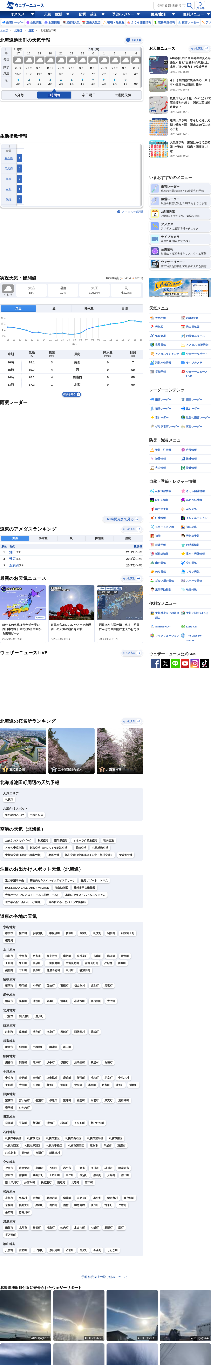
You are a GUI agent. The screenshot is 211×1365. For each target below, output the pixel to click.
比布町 (111, 955)
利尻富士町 (127, 933)
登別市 (39, 1100)
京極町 (9, 1205)
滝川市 (95, 1168)
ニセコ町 (82, 1197)
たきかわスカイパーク (18, 840)
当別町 (39, 1152)
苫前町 (51, 985)
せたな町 (112, 1250)
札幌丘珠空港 (100, 847)
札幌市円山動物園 (84, 887)
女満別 (14, 565)
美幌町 (23, 1001)
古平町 (108, 1205)
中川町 (70, 970)
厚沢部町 (54, 1250)
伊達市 (53, 1100)
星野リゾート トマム (94, 880)
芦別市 (53, 1168)
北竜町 (75, 1182)
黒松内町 (52, 1197)
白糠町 (108, 1062)
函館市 (9, 1227)
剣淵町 (9, 970)
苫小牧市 (24, 1100)
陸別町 (120, 1085)
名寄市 (37, 955)
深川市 (9, 1175)
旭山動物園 (61, 887)
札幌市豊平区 (95, 1138)
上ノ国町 (38, 1250)
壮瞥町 (81, 1100)
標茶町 (64, 1062)
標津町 (53, 1047)
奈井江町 (38, 1175)
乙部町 (70, 1250)
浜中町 (51, 1062)
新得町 (81, 1077)
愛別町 (125, 955)
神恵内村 (79, 1205)
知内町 (64, 1227)
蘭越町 (67, 1197)
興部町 (64, 1031)
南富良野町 (91, 963)
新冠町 (37, 1122)
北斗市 (23, 1227)
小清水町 (79, 1001)
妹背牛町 (29, 1182)
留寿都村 (112, 1197)
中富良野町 (72, 963)
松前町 (37, 1227)
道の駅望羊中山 (14, 880)
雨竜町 (61, 1182)
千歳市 (108, 1145)
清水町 (95, 1077)
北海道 (18, 30)
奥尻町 (84, 1250)
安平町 (9, 1107)
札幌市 (9, 799)
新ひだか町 (97, 1122)
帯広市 (9, 1077)
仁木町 (122, 1205)
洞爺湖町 (123, 1100)
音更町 (23, 1077)
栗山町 (97, 1175)
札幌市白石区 (73, 1138)
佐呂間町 (96, 1001)
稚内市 (9, 933)
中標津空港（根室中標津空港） (24, 854)
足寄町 (106, 1085)
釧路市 (9, 1062)
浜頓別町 (38, 933)
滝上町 (51, 1031)
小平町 (37, 985)
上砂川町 (54, 1175)
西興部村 (79, 1031)
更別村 (9, 1085)
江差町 (23, 1250)
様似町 (64, 1122)
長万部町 (10, 1234)
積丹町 (95, 1205)
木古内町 (79, 1227)
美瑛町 (37, 963)
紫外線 (9, 158)
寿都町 (37, 1197)
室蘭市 (9, 1100)
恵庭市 (121, 1145)
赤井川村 (24, 1212)
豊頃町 (78, 1085)
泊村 (65, 1205)
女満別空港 (125, 854)
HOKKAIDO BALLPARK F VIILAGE (27, 887)
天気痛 (9, 168)
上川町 (9, 963)
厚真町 (108, 1100)
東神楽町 (82, 955)
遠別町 (95, 985)
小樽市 (9, 1197)
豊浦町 (67, 1100)
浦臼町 (125, 1175)
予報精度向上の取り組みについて (104, 1277)
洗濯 (9, 199)
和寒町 (122, 963)
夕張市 (9, 1168)
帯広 (12, 558)
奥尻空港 (53, 854)
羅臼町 (67, 1047)
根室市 (9, 1047)
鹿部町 (108, 1227)
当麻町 (97, 955)
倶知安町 (24, 1205)
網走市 (9, 1001)
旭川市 (9, 955)
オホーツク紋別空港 (85, 840)
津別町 (37, 1001)
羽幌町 (64, 985)
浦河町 (51, 1122)
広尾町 (37, 1085)
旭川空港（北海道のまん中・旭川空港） (89, 854)
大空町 (111, 1001)
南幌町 (23, 1175)
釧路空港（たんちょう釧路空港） (50, 847)
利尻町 (111, 933)
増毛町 (23, 985)
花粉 (9, 189)
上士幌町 (52, 1077)
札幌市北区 (33, 1138)
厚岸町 (37, 1062)
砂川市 (108, 1168)
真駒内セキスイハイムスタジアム (85, 894)
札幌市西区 (12, 1145)
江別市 (94, 1145)
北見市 (9, 1016)
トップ (4, 30)
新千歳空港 (61, 840)
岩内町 (53, 1205)
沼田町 (89, 1182)
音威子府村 (53, 970)
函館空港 (81, 847)
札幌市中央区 (13, 1138)
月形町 (111, 1175)
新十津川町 (12, 1182)
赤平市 (67, 1168)
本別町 (92, 1085)
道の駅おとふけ (14, 814)
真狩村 (97, 1197)
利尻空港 (43, 840)
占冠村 (108, 963)
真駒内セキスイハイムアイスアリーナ (52, 880)
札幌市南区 (115, 1138)
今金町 (97, 1250)
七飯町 (95, 1227)
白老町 (95, 1100)
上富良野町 (53, 963)
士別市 (23, 955)
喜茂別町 (129, 1197)
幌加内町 (85, 970)
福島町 (51, 1227)
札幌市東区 (53, 1138)
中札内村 (123, 1077)
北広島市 (10, 1152)
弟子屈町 (79, 1062)
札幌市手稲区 (54, 1145)
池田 (12, 552)
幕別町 (51, 1085)
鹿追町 (67, 1077)
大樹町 (23, 1085)
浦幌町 (133, 1085)
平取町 (23, 1122)
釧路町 (23, 1062)
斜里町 (51, 1001)
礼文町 (97, 933)
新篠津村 (54, 1152)
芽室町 (108, 1077)
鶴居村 (95, 1062)
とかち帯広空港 (14, 847)
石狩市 (26, 1152)
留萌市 (9, 985)
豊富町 (84, 933)
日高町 (9, 1122)
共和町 (39, 1205)
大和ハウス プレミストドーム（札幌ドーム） (32, 894)
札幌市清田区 (76, 1145)
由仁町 (70, 1175)
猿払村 (23, 933)
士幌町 (37, 1077)
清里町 (64, 1001)
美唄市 (39, 1168)
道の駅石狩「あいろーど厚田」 (24, 902)
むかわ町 (24, 1107)
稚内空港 (108, 840)
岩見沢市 (24, 1168)
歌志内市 (123, 1168)
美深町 (37, 970)
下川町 (23, 970)
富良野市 (52, 955)
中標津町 (38, 1047)
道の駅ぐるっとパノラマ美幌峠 (67, 902)
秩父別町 (46, 1182)
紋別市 (9, 1031)
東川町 (23, 963)
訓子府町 (24, 1016)
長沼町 (84, 1175)
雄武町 (95, 1031)
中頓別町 (54, 933)
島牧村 (23, 1197)
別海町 (23, 1047)
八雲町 (9, 1250)
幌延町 (9, 940)
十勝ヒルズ (36, 814)
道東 (31, 30)
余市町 (9, 1212)
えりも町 (79, 1122)
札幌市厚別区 (32, 1145)
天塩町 (108, 985)
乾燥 (9, 178)
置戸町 (39, 1016)
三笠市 (81, 1168)
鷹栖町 (67, 955)
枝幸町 (70, 933)
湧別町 (37, 1031)
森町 (121, 1227)
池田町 (64, 1085)
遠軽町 (23, 1031)
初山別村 (79, 985)
